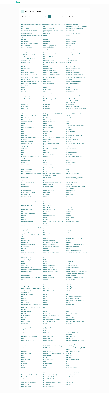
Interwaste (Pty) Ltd (48, 47)
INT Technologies (25, 321)
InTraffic (45, 219)
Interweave (24, 51)
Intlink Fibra (69, 154)
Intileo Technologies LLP (27, 127)
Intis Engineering (70, 146)
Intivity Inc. (46, 152)
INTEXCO (23, 93)
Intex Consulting (47, 93)
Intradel (45, 213)
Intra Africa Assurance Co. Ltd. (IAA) (52, 198)
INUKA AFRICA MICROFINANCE (51, 369)
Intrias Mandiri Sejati (71, 283)
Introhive (23, 298)
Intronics (45, 300)
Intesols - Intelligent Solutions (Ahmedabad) (29, 84)
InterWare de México (26, 47)
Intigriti (67, 123)
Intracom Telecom (70, 206)
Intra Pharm (24, 248)
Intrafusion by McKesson (72, 221)
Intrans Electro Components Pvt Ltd (75, 244)
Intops (67, 169)
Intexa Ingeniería (70, 91)
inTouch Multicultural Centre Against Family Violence (75, 187)
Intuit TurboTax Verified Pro (73, 351)
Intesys (23, 87)
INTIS (44, 146)
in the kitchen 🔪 (25, 104)
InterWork (46, 58)
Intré (67, 260)
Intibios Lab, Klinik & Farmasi (73, 114)
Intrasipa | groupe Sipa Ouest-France (75, 250)
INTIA (67, 112)
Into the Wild (24, 177)
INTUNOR (68, 353)
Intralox (23, 238)
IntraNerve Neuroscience (50, 244)
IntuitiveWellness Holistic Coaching (52, 346)
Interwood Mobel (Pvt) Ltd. (28, 58)
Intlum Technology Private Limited (74, 156)
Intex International (25, 95)
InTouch (45, 180)
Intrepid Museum (25, 275)
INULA (67, 371)
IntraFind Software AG (27, 221)
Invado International (48, 386)
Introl (44, 298)
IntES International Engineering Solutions (31, 81)
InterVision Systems (26, 45)
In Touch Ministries (48, 186)
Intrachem (68, 202)
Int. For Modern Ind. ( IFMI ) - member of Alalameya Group (76, 101)
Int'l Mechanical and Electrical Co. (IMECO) (30, 157)
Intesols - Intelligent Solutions (73, 81)
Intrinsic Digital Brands (71, 287)
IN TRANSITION (25, 246)
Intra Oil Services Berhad (72, 246)
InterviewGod (46, 41)
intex (44, 91)
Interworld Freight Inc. (71, 60)
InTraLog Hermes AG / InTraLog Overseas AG (32, 235)
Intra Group (46, 225)
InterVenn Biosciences (49, 28)
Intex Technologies (26, 99)
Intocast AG (24, 162)
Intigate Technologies (49, 121)
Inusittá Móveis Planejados (73, 375)
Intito (44, 150)
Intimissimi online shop (72, 139)
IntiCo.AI (68, 116)
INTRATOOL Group (70, 254)
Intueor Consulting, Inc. (27, 327)
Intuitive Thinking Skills (72, 344)
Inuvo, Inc (68, 378)
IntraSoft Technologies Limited (51, 252)
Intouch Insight (25, 186)
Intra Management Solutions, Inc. (74, 238)
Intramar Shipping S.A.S (49, 240)
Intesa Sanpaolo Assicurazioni (51, 72)
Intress (23, 279)
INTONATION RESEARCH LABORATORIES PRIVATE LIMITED (54, 166)
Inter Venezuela (25, 28)
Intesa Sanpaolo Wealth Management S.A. (77, 77)
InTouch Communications (27, 182)
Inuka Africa (24, 369)
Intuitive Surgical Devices (50, 344)
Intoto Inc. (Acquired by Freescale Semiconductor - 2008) (74, 178)
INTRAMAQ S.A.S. (25, 240)
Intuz (44, 361)
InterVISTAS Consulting (49, 45)
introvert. (68, 307)
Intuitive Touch (25, 346)
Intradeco (68, 211)
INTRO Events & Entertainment (74, 296)
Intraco (23, 204)
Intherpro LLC (24, 108)
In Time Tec (24, 139)
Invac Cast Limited (26, 386)
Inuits (44, 367)
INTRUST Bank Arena (71, 313)
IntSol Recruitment (70, 319)
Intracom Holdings (48, 206)
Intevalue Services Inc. (72, 89)
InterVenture (46, 33)
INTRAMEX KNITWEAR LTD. (50, 242)
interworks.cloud (25, 60)
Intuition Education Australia (50, 333)
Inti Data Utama (70, 118)
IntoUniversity (47, 192)
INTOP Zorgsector (26, 171)
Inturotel (23, 357)
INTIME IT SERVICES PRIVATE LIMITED (53, 137)
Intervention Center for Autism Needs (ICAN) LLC (53, 30)
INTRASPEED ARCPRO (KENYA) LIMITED (76, 252)
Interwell (68, 51)
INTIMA (45, 129)
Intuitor (23, 348)
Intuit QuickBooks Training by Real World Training (76, 348)
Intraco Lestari (69, 204)
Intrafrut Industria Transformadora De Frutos (53, 222)
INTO (44, 160)
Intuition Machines (48, 336)
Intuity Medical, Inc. (26, 353)
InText (67, 97)
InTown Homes (47, 194)
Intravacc (45, 256)
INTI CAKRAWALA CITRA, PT (28, 116)
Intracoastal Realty (48, 204)
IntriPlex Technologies (27, 294)
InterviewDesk (25, 41)
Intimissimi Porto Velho (27, 141)
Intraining (45, 229)
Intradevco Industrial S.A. (50, 215)
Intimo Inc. (68, 141)
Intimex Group (47, 139)
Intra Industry (24, 229)
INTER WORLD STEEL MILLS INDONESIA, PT (54, 63)
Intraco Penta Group (48, 207)
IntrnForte (46, 294)
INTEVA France (47, 89)
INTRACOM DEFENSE (26, 206)
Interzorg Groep (47, 68)
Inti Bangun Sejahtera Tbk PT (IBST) (52, 114)
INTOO (45, 169)
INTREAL (23, 262)
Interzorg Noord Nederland (73, 68)
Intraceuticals (46, 202)
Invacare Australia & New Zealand (52, 382)
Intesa (22, 70)
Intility (22, 129)
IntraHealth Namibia (71, 227)
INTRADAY (46, 211)
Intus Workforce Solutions (72, 359)
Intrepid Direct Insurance (72, 267)
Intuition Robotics (70, 336)
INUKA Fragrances (48, 371)
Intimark (23, 131)
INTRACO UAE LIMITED (27, 209)
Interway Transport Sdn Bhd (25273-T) (76, 49)
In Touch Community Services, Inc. (52, 182)
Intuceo (68, 325)
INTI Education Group (26, 119)
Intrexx (67, 281)
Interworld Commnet (48, 60)
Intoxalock (46, 196)
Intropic (45, 302)
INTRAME (68, 240)
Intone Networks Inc (26, 169)
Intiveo (23, 152)
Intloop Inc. (46, 156)
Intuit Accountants (48, 331)
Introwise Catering (26, 311)
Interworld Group (25, 62)
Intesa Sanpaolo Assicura (27, 72)
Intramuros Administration (28, 244)
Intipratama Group (26, 146)
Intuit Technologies (48, 351)
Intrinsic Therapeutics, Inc (72, 289)
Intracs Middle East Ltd (49, 209)
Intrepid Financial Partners (50, 269)
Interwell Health (25, 53)
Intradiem (68, 215)
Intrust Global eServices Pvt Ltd (51, 315)
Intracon (23, 207)
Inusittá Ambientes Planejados (51, 375)
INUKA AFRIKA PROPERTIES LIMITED (75, 369)
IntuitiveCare (46, 338)
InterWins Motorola (48, 57)
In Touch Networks (26, 190)
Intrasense (46, 250)
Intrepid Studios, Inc (48, 277)
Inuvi (22, 378)
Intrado (23, 217)
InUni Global (46, 373)
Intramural (68, 242)
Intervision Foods (70, 43)
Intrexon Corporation (48, 281)
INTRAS (23, 250)
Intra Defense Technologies (28, 213)
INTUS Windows (25, 359)
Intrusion (23, 313)
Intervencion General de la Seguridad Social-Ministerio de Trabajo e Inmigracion (77, 25)
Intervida (23, 39)
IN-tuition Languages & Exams (29, 336)
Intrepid (45, 263)
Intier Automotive (47, 119)
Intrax (67, 258)
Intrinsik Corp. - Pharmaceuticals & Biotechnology (30, 291)
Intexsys (45, 97)
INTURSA (45, 357)
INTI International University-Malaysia (75, 125)
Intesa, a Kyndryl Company (50, 70)
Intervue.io (68, 45)
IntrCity (45, 260)
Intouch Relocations (48, 190)
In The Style (46, 108)
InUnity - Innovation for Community (75, 373)
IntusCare (68, 357)
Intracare (23, 200)
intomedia (68, 164)
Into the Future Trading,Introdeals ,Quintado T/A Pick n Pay (52, 174)
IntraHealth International (49, 227)
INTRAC (68, 198)
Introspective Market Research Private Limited (31, 305)
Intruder (45, 311)
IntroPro (68, 302)
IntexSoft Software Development (74, 95)
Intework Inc (24, 91)
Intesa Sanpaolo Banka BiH (73, 72)
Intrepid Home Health (26, 271)
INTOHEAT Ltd (25, 164)
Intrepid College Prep (71, 265)
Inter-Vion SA (46, 43)
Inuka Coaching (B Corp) (27, 371)
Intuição (45, 329)
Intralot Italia (69, 234)
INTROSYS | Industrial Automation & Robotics (30, 308)
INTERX (23, 66)
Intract (22, 211)
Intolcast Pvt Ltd (47, 164)
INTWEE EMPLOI (47, 363)
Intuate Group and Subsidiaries (51, 325)
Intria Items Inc (25, 283)
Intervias (68, 35)
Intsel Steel (46, 317)
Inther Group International (72, 106)
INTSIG (23, 319)
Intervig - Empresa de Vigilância (29, 43)
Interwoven (69, 62)
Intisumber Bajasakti (71, 148)
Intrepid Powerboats (71, 275)
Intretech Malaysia (70, 279)
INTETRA (68, 87)
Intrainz (68, 229)
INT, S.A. (23, 317)
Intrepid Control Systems (27, 267)
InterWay (68, 47)
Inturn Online (69, 355)
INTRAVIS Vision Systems (27, 258)
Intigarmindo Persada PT (27, 121)
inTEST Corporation (48, 83)
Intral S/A (45, 238)
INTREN (23, 263)
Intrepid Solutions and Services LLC (30, 277)
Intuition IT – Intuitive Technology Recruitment (74, 333)
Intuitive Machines (48, 340)
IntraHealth (68, 225)
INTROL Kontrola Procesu (72, 298)
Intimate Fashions (48, 131)
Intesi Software (47, 81)
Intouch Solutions (70, 190)
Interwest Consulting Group (73, 53)
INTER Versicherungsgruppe (73, 33)
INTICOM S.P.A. (47, 118)
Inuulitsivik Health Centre (49, 377)
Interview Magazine (71, 41)
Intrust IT (68, 315)
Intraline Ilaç (46, 233)
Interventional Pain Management (74, 28)
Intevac (23, 89)
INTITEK (23, 150)
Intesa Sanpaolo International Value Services (75, 74)
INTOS (45, 171)
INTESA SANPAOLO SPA (49, 77)
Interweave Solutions (48, 51)
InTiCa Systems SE (48, 116)
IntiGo (67, 121)
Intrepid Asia (24, 265)
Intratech (45, 254)
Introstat (45, 304)
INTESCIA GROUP (25, 79)
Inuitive (23, 367)
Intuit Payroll (46, 348)
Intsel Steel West (70, 317)
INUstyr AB (24, 377)
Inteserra (45, 79)
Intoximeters (69, 196)
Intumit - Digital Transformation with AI (53, 353)
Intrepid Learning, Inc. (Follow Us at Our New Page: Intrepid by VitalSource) (76, 272)
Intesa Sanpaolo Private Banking (29, 77)
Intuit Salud (24, 351)
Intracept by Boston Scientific (29, 202)
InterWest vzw (47, 55)
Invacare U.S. (69, 384)
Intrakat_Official (25, 231)
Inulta (22, 373)
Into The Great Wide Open (72, 173)
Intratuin (23, 256)
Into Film (45, 162)
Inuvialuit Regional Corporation (51, 378)
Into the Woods (47, 177)
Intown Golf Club (25, 194)
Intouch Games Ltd (48, 184)
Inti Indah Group (47, 125)
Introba (45, 296)
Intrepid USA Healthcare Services (74, 277)
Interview (45, 39)
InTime (67, 133)
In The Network (70, 104)
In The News (24, 106)
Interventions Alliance (26, 33)
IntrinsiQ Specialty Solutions (50, 290)
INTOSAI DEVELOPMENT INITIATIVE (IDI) (32, 173)
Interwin (23, 57)
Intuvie (23, 361)
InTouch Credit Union (71, 182)
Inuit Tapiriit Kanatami (71, 367)
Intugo (67, 327)
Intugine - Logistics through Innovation (53, 327)
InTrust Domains (25, 315)
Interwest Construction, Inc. (50, 53)
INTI (22, 112)
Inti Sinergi (24, 148)
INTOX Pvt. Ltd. (25, 198)
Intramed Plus (24, 242)
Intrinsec (45, 287)
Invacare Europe (70, 382)
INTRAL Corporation (71, 231)
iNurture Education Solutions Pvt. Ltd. (31, 375)
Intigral (23, 123)
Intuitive (23, 338)
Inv (22, 380)
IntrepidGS (68, 269)
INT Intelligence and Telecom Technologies (51, 144)
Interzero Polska (25, 68)
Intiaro (22, 114)
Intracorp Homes (70, 207)
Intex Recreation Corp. (49, 95)
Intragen (23, 225)
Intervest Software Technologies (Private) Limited (32, 36)
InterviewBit (69, 39)
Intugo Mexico (25, 329)
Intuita (22, 331)
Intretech (45, 279)
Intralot (45, 234)
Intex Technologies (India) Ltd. (51, 99)
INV (44, 380)
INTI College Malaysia (26, 118)
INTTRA (45, 323)
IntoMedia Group (25, 166)
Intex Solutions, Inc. (26, 97)
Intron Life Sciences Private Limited (75, 300)
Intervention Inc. (70, 30)
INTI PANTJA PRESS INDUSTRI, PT (75, 143)
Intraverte (68, 256)
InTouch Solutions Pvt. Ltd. (28, 192)
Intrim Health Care (26, 287)
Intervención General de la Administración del (32, 25)
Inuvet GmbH (69, 377)
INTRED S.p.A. (69, 262)
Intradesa (68, 213)
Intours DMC (69, 192)
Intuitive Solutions (25, 344)
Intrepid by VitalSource (49, 265)
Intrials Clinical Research (49, 283)
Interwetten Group (70, 55)
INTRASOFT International (27, 252)
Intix (22, 154)
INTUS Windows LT (48, 359)
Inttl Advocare (24, 323)
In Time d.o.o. (47, 135)
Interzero (45, 66)
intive (67, 150)
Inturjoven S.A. (47, 355)
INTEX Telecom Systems (72, 99)
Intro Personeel (25, 302)
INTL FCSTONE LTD (48, 154)
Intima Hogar (69, 129)
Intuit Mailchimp (70, 346)
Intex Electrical (69, 93)
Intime (22, 133)
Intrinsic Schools (47, 289)
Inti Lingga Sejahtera (48, 127)
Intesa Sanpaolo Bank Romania (51, 74)
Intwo (67, 363)
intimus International (26, 143)
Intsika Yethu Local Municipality (51, 319)
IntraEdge (23, 219)
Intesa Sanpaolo (70, 70)
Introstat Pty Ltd (70, 304)
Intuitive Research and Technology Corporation (75, 341)
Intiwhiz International (71, 152)
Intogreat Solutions (71, 162)
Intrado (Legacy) (70, 217)
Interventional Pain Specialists (29, 30)
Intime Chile (24, 135)
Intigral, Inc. (46, 123)
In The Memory (47, 104)
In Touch (23, 180)
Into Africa (68, 160)
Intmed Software (25, 160)
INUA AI (45, 365)
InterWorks (68, 58)
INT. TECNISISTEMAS (49, 321)
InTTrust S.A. (69, 323)
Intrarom (68, 248)
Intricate (45, 285)
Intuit (67, 329)
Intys (22, 365)
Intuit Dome (69, 331)
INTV (67, 361)
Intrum (67, 311)
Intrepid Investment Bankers (50, 271)
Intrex (22, 281)
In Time (45, 133)
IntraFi (67, 219)
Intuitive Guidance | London (28, 340)
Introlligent (24, 300)
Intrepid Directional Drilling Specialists (31, 269)
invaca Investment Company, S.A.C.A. (31, 382)
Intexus (23, 101)
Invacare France (25, 384)
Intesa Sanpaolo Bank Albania (29, 74)
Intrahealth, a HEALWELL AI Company (31, 227)
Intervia (45, 35)
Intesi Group (69, 79)
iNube (67, 365)
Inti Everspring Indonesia (72, 119)
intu (22, 325)
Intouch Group (69, 184)
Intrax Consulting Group (27, 260)
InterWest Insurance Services (28, 55)
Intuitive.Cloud (69, 338)
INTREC (45, 262)
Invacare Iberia (47, 384)
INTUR (22, 355)
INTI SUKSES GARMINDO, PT (51, 148)
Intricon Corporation (71, 285)
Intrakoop (45, 231)
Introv (44, 307)
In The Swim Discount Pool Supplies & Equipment (76, 109)
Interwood (68, 57)
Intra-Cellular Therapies (72, 200)
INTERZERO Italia (70, 66)
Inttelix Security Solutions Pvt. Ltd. (75, 321)
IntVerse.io (24, 363)
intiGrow (23, 125)
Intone (67, 166)
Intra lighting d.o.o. (26, 233)
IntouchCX (24, 184)
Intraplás (45, 248)
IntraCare (45, 200)
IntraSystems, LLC (26, 254)
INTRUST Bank (47, 313)
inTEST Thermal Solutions (72, 83)
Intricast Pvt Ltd (25, 285)
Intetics (45, 87)
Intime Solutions (70, 137)
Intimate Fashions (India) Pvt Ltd (74, 131)
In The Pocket (47, 106)
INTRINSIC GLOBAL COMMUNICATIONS (31, 289)
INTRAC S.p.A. (69, 209)
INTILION (68, 127)
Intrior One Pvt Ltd (70, 290)
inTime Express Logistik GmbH (74, 135)
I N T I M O (46, 141)
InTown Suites (69, 194)
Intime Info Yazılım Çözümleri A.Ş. (30, 137)
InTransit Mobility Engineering (51, 246)
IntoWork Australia (26, 196)
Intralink (68, 233)
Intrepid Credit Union (48, 267)
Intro (67, 294)
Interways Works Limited (49, 49)
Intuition (23, 333)
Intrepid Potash (47, 275)
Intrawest (45, 258)
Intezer (45, 101)
